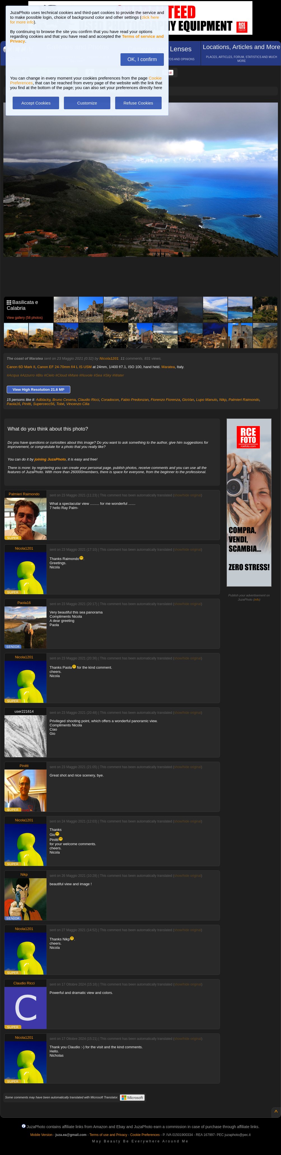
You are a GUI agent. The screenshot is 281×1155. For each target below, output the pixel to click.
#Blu (39, 375)
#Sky (107, 375)
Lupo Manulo (206, 400)
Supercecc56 (43, 404)
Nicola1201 (109, 358)
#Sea (98, 375)
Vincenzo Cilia (77, 404)
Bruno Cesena (64, 400)
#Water (118, 375)
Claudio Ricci (88, 400)
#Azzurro (27, 375)
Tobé (60, 404)
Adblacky (43, 400)
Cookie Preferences (145, 1135)
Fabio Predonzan (135, 400)
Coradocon (110, 400)
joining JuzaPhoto (50, 459)
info (256, 599)
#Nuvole (86, 375)
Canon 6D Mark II (21, 367)
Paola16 (13, 404)
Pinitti (26, 404)
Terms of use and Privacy (108, 1135)
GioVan (188, 400)
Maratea (168, 367)
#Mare (73, 375)
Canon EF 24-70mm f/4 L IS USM (64, 367)
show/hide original (187, 495)
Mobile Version (41, 1135)
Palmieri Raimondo (244, 400)
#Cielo (49, 375)
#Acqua (13, 375)
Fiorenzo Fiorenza (165, 400)
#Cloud (61, 375)
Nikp (222, 400)
